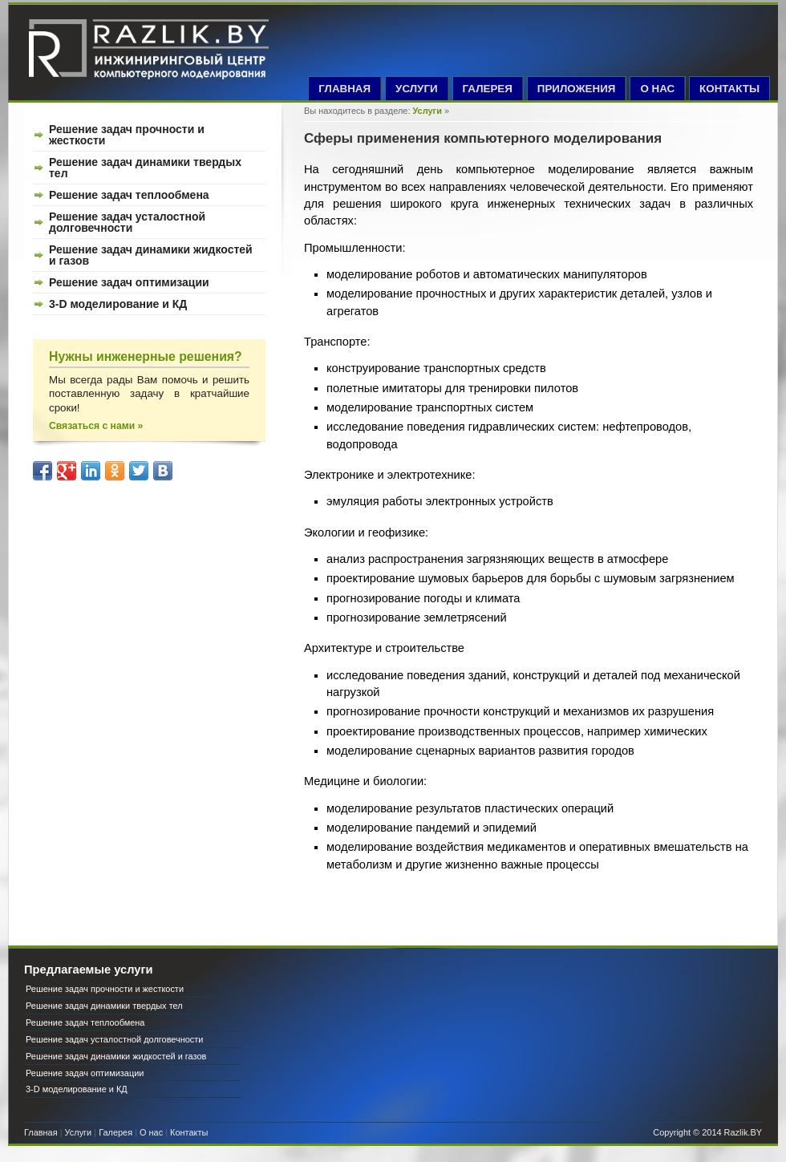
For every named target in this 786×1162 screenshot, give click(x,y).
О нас (151, 1132)
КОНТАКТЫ (729, 89)
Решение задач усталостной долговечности (127, 222)
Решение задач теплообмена (129, 194)
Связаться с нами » (96, 425)
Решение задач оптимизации (129, 282)
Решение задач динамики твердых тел (145, 168)
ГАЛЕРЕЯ (488, 89)
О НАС (657, 89)
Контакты (189, 1132)
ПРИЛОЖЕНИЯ (576, 89)
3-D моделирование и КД (118, 304)
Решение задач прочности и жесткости (127, 135)
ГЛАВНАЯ (344, 89)
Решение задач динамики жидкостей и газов (151, 255)
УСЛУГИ (416, 89)
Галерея (115, 1132)
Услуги (427, 110)
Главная (41, 1132)
